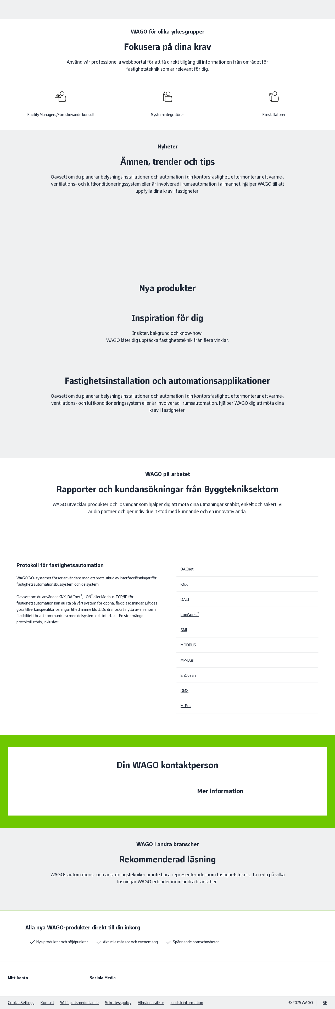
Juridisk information (186, 1002)
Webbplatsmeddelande (79, 1002)
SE (325, 1002)
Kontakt (47, 1002)
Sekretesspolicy (118, 1002)
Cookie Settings (21, 1002)
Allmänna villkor (151, 1002)
